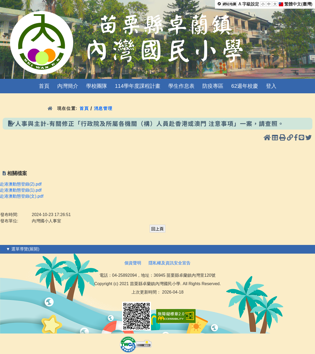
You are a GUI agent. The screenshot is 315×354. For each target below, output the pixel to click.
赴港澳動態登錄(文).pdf (21, 196)
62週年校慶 (244, 86)
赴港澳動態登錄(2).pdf (20, 184)
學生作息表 (181, 86)
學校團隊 (96, 86)
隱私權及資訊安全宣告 (170, 263)
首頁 (44, 86)
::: (3, 249)
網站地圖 (229, 4)
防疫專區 (212, 86)
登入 (271, 86)
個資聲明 (132, 263)
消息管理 (103, 108)
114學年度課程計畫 (137, 86)
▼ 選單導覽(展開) (22, 249)
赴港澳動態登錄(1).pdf (20, 190)
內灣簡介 (67, 86)
